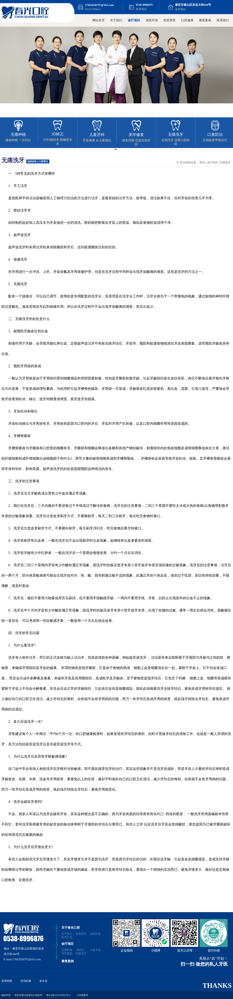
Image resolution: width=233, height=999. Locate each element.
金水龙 (43, 980)
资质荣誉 (169, 20)
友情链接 (6, 980)
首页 (202, 162)
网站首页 (98, 20)
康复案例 (205, 20)
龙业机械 (25, 980)
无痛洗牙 (225, 162)
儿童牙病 (95, 950)
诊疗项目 (134, 20)
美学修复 (66, 953)
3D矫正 (80, 950)
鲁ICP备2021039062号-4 (58, 995)
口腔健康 (187, 20)
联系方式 (66, 937)
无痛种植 (66, 950)
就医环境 (152, 20)
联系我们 (223, 20)
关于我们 (116, 20)
